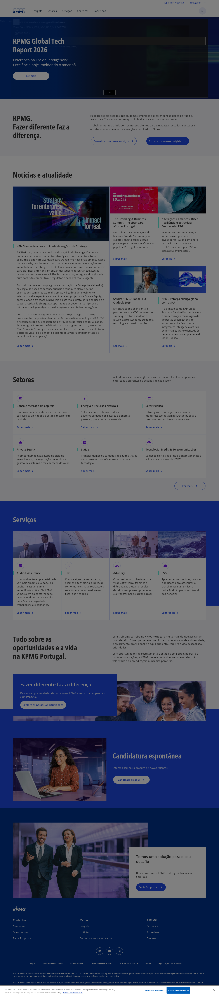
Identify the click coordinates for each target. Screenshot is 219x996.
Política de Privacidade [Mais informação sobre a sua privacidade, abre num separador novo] (73, 993)
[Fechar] (214, 990)
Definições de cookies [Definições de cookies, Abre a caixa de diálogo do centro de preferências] (154, 990)
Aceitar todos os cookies (178, 990)
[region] (109, 990)
